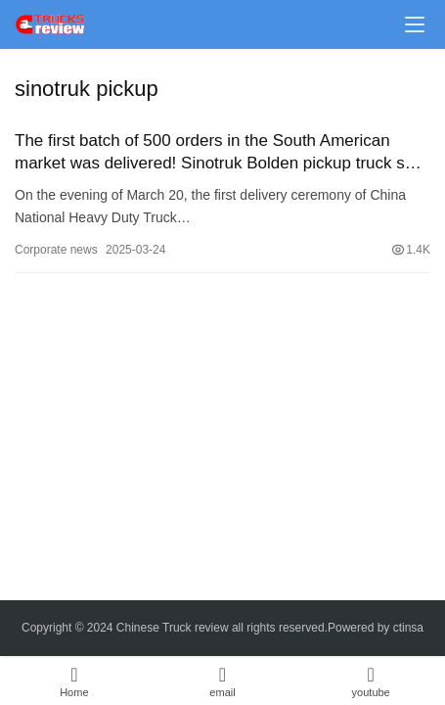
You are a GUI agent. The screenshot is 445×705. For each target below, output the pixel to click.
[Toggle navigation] (414, 24)
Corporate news (56, 250)
